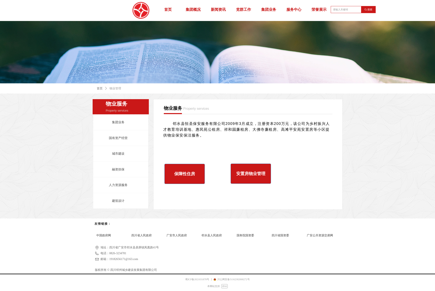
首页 (100, 88)
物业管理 (115, 88)
